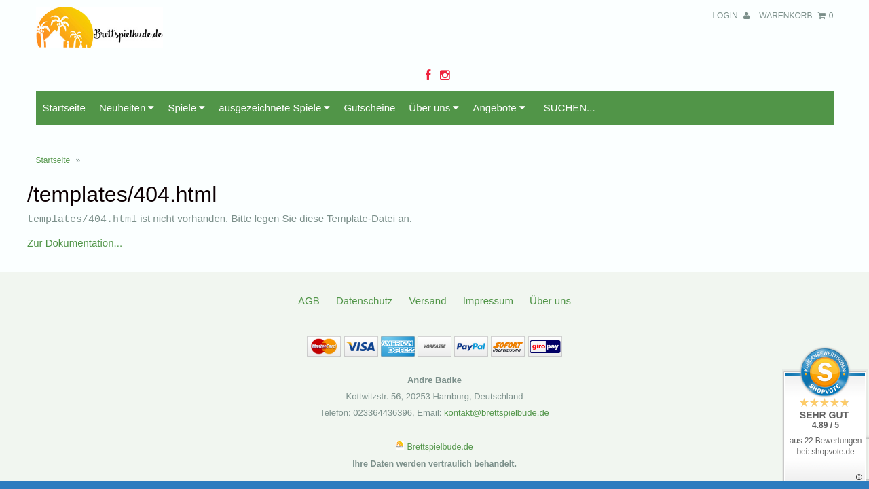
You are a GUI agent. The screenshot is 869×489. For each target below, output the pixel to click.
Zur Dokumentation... (74, 212)
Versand (427, 270)
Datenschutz (364, 270)
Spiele (186, 78)
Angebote (499, 78)
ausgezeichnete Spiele (274, 78)
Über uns (434, 78)
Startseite (64, 78)
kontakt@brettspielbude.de (496, 382)
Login (731, 15)
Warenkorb (796, 15)
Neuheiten (127, 78)
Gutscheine (369, 78)
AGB (309, 270)
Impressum (488, 270)
